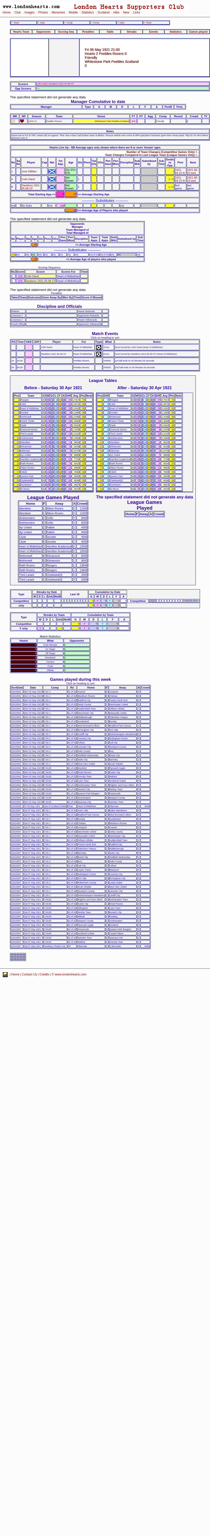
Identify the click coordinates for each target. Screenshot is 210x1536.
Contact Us (29, 974)
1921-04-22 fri (180, 171)
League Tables (103, 380)
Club (17, 12)
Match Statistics (50, 636)
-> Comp (94, 22)
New (126, 12)
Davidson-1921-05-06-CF (31, 187)
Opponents (43, 31)
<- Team (15, 22)
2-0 (133, 121)
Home (6, 12)
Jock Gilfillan (29, 171)
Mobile (73, 12)
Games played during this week (80, 679)
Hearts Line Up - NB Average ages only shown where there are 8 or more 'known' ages (105, 147)
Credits (44, 974)
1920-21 (32, 121)
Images (29, 12)
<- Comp (68, 22)
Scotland (104, 12)
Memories (58, 12)
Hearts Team (21, 31)
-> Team (148, 22)
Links (136, 12)
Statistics (88, 12)
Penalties (88, 31)
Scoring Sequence (49, 267)
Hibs (116, 12)
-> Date (120, 22)
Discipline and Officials (59, 306)
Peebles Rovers (54, 121)
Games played (198, 31)
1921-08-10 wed (192, 171)
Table (110, 31)
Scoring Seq (66, 31)
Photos (43, 12)
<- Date (41, 22)
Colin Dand (28, 179)
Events (153, 31)
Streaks (131, 31)
